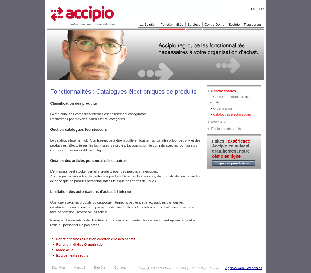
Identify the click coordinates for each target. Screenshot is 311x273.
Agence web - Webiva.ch (243, 268)
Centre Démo (214, 24)
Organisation (222, 108)
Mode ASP (64, 250)
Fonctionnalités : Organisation (80, 244)
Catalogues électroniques (232, 114)
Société (234, 24)
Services (193, 24)
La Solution (148, 24)
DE (253, 9)
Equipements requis (72, 255)
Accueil (79, 267)
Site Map (58, 267)
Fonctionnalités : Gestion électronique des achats (95, 239)
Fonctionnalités (172, 24)
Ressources (252, 24)
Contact (120, 267)
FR (261, 9)
